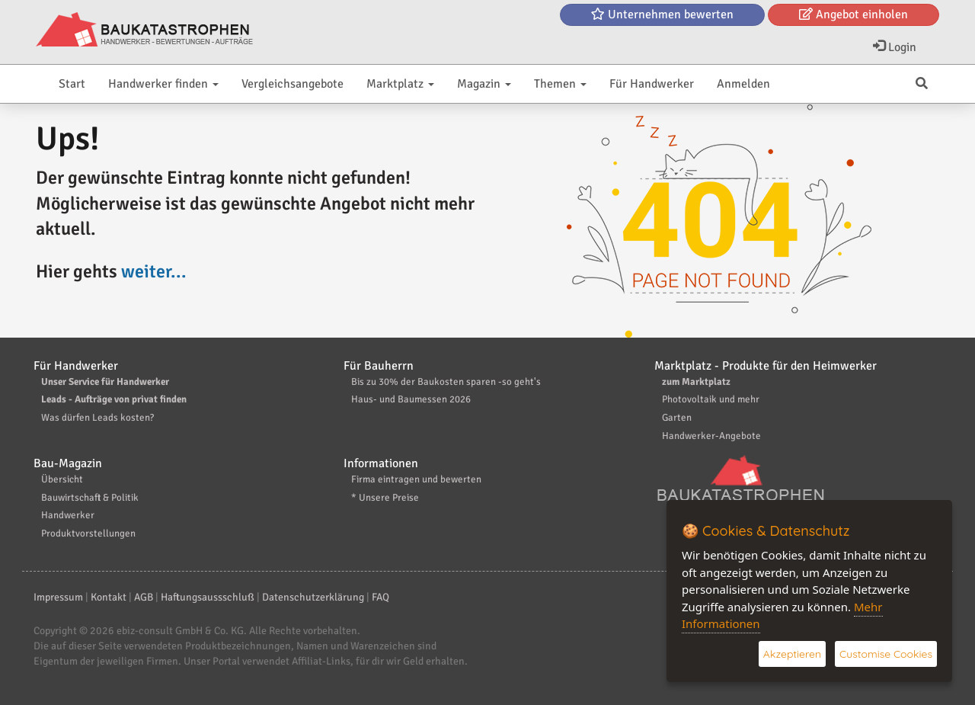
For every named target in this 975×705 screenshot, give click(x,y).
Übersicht (62, 479)
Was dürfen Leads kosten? (97, 418)
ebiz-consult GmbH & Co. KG (180, 630)
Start (72, 83)
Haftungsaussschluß (207, 597)
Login (894, 47)
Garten (677, 418)
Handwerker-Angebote (711, 436)
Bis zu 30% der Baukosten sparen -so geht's (446, 382)
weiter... (154, 271)
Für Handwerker (651, 83)
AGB (143, 597)
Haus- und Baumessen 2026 (411, 399)
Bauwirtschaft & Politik (90, 498)
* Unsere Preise (385, 498)
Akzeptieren (792, 654)
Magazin (484, 83)
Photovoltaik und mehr (710, 399)
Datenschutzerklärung (313, 597)
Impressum (58, 597)
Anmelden (743, 83)
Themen (560, 83)
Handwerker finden (163, 83)
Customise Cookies (885, 654)
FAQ (380, 597)
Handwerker (67, 515)
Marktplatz (400, 83)
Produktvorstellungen (88, 533)
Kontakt (108, 597)
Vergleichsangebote (292, 83)
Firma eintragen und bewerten (416, 479)
